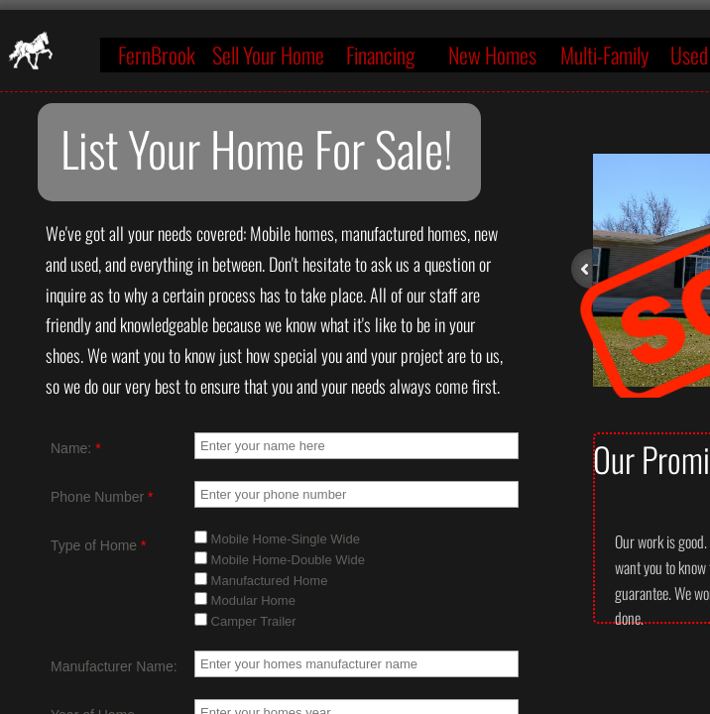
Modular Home (245, 600)
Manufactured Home (260, 580)
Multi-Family (604, 54)
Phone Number (102, 497)
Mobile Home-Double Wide (279, 559)
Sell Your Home (268, 54)
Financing (380, 54)
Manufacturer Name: (114, 666)
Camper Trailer (245, 621)
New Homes (492, 54)
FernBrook (156, 54)
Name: (76, 448)
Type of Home (99, 545)
